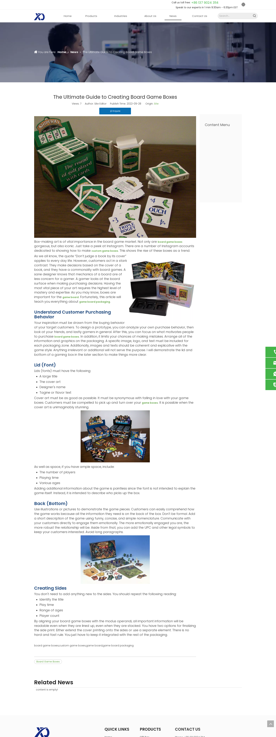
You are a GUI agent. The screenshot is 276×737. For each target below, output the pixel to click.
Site (156, 103)
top (270, 723)
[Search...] (235, 16)
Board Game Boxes (48, 661)
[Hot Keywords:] (255, 16)
